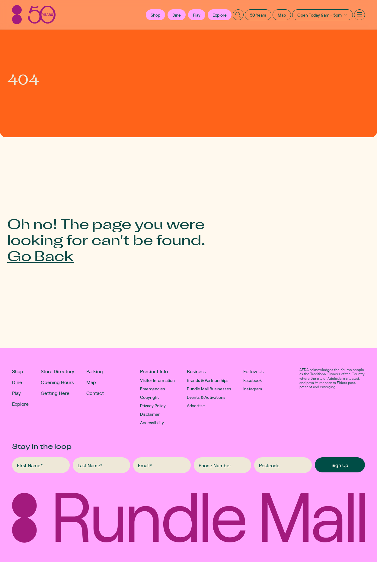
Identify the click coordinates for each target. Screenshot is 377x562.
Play (196, 15)
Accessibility (152, 422)
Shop (17, 371)
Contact (95, 392)
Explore (219, 15)
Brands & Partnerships (207, 380)
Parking (94, 371)
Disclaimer (150, 414)
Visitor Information (157, 380)
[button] (155, 14)
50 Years (258, 15)
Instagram (252, 389)
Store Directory (57, 371)
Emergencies (152, 389)
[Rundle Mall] (34, 14)
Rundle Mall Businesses (209, 389)
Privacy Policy (153, 405)
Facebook (252, 380)
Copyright (149, 397)
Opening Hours (57, 382)
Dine (176, 15)
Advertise (196, 405)
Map (282, 15)
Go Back (40, 255)
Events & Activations (206, 397)
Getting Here (55, 392)
